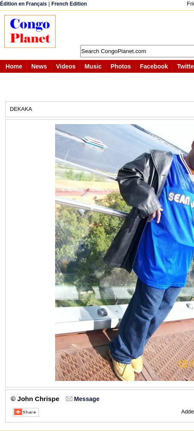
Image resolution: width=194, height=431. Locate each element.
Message (86, 398)
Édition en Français (23, 4)
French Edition (69, 4)
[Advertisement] (129, 28)
